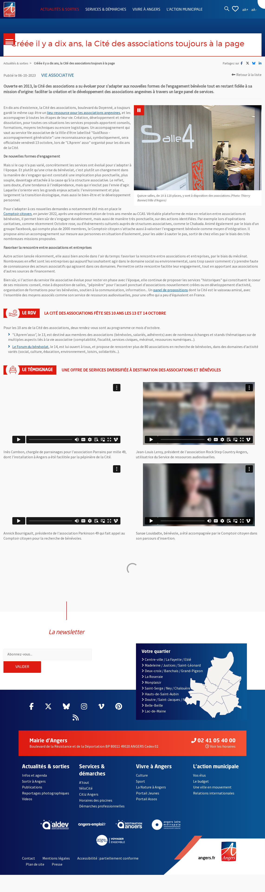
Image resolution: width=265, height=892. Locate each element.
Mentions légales (56, 863)
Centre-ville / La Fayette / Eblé (166, 664)
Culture (142, 780)
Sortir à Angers (34, 786)
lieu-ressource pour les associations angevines (83, 124)
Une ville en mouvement (212, 792)
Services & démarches (105, 10)
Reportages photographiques (45, 798)
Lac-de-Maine (154, 716)
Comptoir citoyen (17, 225)
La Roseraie (152, 681)
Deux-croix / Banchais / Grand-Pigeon (172, 676)
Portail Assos (146, 804)
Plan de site (35, 869)
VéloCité (86, 793)
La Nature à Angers (151, 792)
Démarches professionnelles (102, 811)
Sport (140, 786)
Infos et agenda (34, 780)
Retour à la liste (247, 86)
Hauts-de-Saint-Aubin (160, 699)
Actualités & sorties (59, 10)
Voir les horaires (220, 751)
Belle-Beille (152, 710)
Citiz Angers (88, 799)
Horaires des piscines (95, 805)
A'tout (84, 787)
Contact (28, 863)
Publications (32, 792)
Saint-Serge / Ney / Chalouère (166, 693)
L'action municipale (185, 10)
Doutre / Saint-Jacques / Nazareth (169, 704)
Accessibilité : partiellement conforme (108, 863)
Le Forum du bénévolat (30, 358)
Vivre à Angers (146, 10)
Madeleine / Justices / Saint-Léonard (171, 670)
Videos (27, 804)
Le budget (201, 786)
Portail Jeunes (147, 798)
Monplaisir (151, 687)
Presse (57, 869)
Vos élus (199, 780)
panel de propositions (170, 301)
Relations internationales (213, 798)
